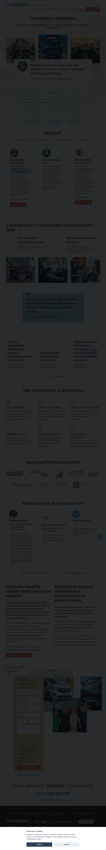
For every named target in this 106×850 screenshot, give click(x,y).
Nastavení (67, 844)
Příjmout (39, 844)
